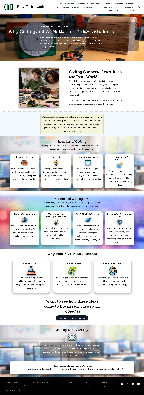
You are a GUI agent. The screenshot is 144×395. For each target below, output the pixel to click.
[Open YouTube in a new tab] (138, 384)
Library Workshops (66, 4)
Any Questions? (127, 7)
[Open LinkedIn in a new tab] (133, 384)
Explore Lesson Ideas (72, 318)
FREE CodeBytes (62, 7)
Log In (131, 10)
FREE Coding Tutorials (82, 7)
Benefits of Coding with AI (89, 4)
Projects (130, 4)
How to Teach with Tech (107, 7)
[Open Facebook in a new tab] (122, 384)
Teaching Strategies (114, 4)
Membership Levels (117, 10)
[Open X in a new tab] (127, 384)
